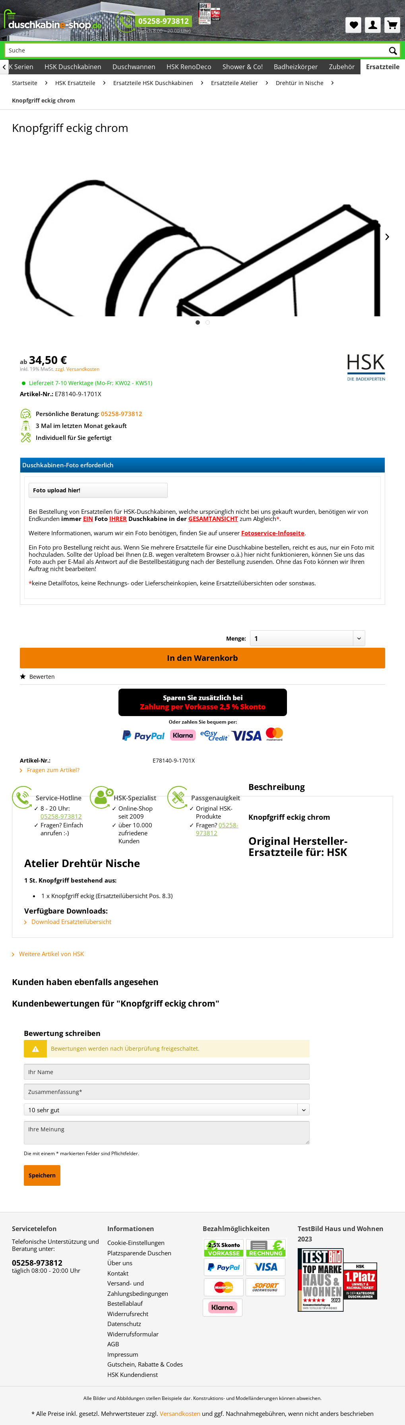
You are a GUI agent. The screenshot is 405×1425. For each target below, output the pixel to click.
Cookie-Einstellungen (136, 1243)
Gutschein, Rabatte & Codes (145, 1364)
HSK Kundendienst (132, 1375)
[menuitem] (353, 25)
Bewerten (37, 676)
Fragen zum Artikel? (49, 770)
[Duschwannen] (134, 66)
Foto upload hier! (56, 490)
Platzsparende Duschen (139, 1253)
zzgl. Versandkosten (77, 369)
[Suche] (202, 50)
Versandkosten (180, 1413)
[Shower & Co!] (242, 66)
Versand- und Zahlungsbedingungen (137, 1288)
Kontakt (117, 1273)
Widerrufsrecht (127, 1314)
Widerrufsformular (133, 1334)
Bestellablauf (125, 1303)
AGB (113, 1344)
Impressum (122, 1354)
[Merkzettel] (353, 25)
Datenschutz (124, 1324)
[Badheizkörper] (296, 66)
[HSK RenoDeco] (189, 66)
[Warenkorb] (392, 25)
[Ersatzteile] (382, 66)
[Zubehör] (342, 66)
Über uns (119, 1263)
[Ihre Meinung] (167, 1132)
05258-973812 (163, 21)
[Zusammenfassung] (167, 1092)
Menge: (236, 638)
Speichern (42, 1175)
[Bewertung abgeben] (167, 1109)
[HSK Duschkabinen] (73, 66)
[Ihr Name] (167, 1072)
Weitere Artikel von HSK (48, 954)
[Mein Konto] (373, 25)
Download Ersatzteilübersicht (67, 921)
